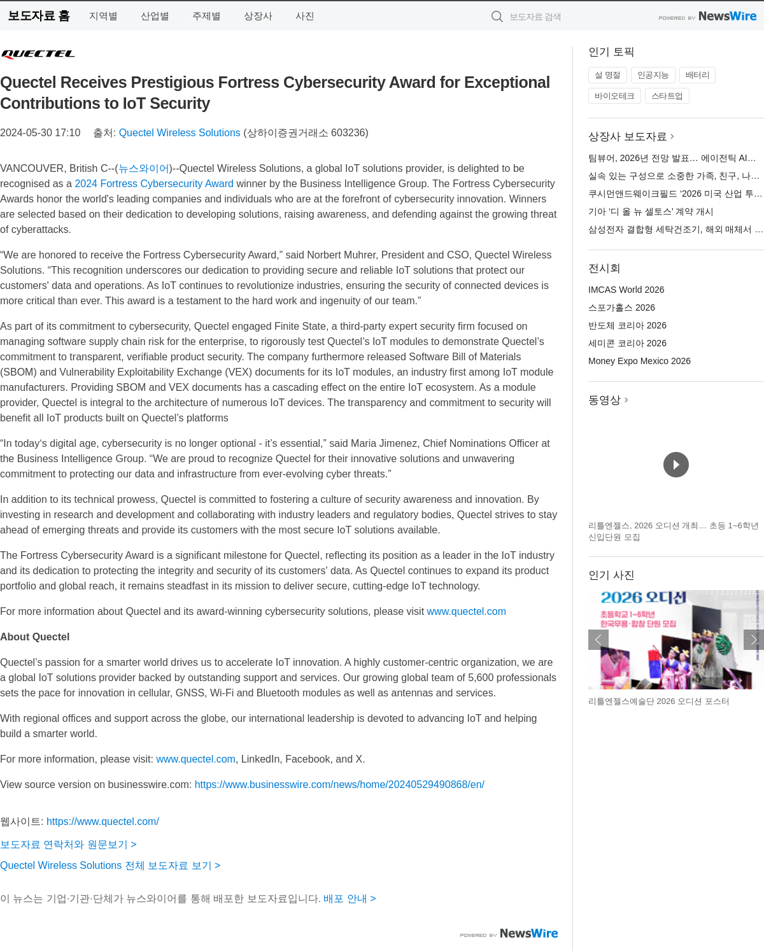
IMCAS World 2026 (626, 290)
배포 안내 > (349, 898)
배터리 (698, 75)
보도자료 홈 (38, 15)
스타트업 (667, 96)
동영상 (604, 400)
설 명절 (608, 75)
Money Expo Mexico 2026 (639, 361)
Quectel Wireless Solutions (180, 132)
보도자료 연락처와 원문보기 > (68, 844)
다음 (754, 640)
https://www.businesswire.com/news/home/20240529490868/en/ (340, 784)
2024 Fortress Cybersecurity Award (154, 183)
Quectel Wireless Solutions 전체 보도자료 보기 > (110, 865)
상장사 (258, 15)
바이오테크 (615, 96)
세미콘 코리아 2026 (627, 343)
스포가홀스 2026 (621, 307)
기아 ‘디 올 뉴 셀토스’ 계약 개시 (651, 211)
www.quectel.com (467, 611)
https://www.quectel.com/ (102, 821)
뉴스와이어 (143, 168)
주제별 (206, 15)
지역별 (103, 15)
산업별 (155, 15)
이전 (598, 640)
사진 (305, 15)
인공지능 (653, 75)
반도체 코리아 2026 (627, 325)
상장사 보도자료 (627, 136)
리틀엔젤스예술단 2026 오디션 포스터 (659, 701)
